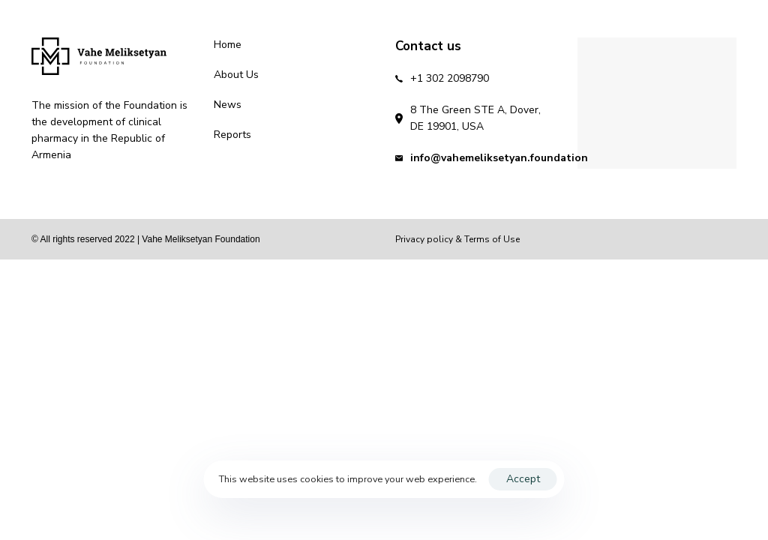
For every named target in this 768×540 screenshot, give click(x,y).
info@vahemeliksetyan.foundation (499, 158)
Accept (523, 479)
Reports (232, 135)
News (228, 105)
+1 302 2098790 (449, 78)
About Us (236, 75)
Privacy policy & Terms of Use (457, 239)
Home (228, 45)
